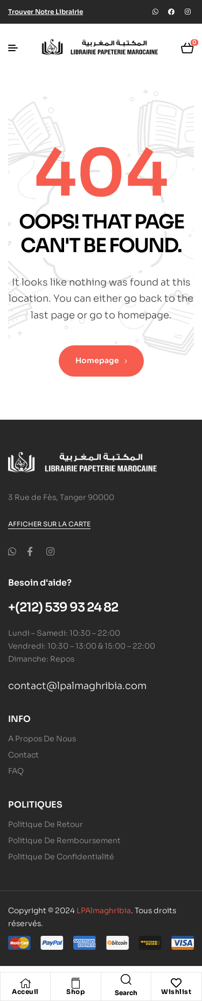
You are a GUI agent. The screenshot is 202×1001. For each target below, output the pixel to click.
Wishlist (176, 992)
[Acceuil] (25, 983)
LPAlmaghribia (103, 910)
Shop (75, 992)
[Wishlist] (176, 983)
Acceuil (25, 992)
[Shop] (75, 983)
